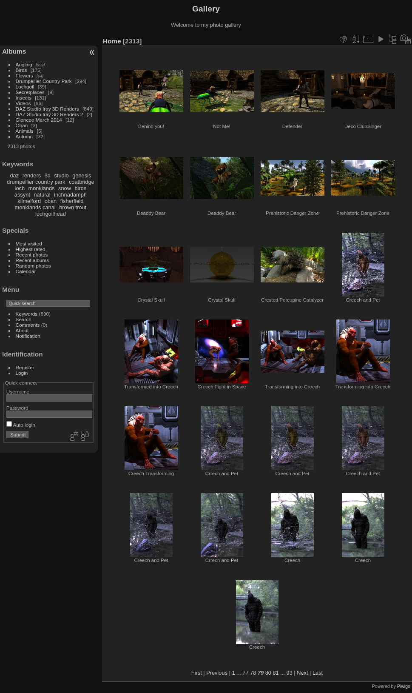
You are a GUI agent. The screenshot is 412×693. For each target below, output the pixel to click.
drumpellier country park (36, 182)
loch (20, 188)
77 (245, 673)
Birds (21, 70)
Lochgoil (25, 86)
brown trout (72, 207)
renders (32, 175)
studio (61, 175)
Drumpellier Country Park (44, 81)
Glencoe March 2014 (39, 120)
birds (80, 188)
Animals (25, 131)
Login (22, 373)
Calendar (26, 271)
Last (318, 673)
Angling (24, 64)
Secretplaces (30, 92)
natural (42, 194)
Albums (14, 51)
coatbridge (81, 182)
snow (64, 188)
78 (253, 673)
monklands (41, 188)
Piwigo (403, 686)
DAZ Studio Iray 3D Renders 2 (49, 114)
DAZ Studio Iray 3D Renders (47, 108)
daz (14, 175)
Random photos (33, 265)
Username (17, 391)
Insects (23, 97)
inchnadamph (70, 194)
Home (112, 41)
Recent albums (32, 260)
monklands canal (35, 207)
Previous (216, 673)
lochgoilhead (50, 214)
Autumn (24, 136)
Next (302, 673)
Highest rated (30, 249)
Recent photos (32, 254)
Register (25, 367)
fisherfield (72, 201)
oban (51, 201)
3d (48, 175)
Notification (28, 336)
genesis (81, 175)
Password (17, 408)
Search (23, 319)
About (22, 330)
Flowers (24, 75)
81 (276, 673)
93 (290, 673)
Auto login (20, 425)
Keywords (27, 314)
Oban (22, 125)
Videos (23, 103)
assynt (22, 194)
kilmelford (29, 201)
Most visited (29, 243)
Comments (28, 325)
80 (268, 673)
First (196, 673)
